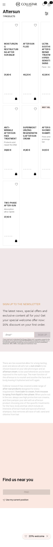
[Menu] (4, 5)
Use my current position (17, 500)
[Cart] (49, 5)
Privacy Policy (26, 339)
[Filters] (46, 13)
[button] (43, 4)
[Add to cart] (16, 99)
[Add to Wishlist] (16, 25)
